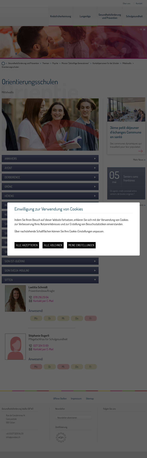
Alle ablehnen (53, 245)
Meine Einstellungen (81, 245)
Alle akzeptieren (27, 245)
